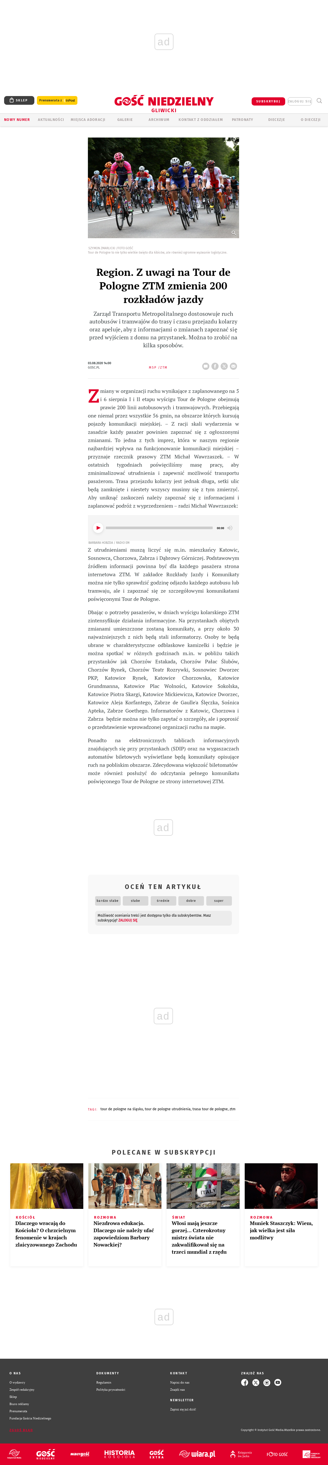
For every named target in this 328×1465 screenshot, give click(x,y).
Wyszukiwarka (319, 101)
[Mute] (229, 527)
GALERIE (125, 120)
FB (216, 365)
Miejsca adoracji (88, 120)
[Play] (98, 528)
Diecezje (276, 120)
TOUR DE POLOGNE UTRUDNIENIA (168, 1109)
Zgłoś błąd (21, 1430)
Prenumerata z (57, 100)
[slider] (159, 528)
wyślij (234, 365)
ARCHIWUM (159, 120)
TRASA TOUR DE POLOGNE (210, 1109)
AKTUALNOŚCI (51, 120)
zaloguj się (300, 101)
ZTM (232, 1109)
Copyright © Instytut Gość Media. (262, 1430)
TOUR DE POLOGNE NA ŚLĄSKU (121, 1109)
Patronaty (242, 120)
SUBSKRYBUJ (268, 101)
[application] (163, 528)
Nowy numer (17, 120)
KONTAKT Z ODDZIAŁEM (201, 120)
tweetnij (225, 365)
